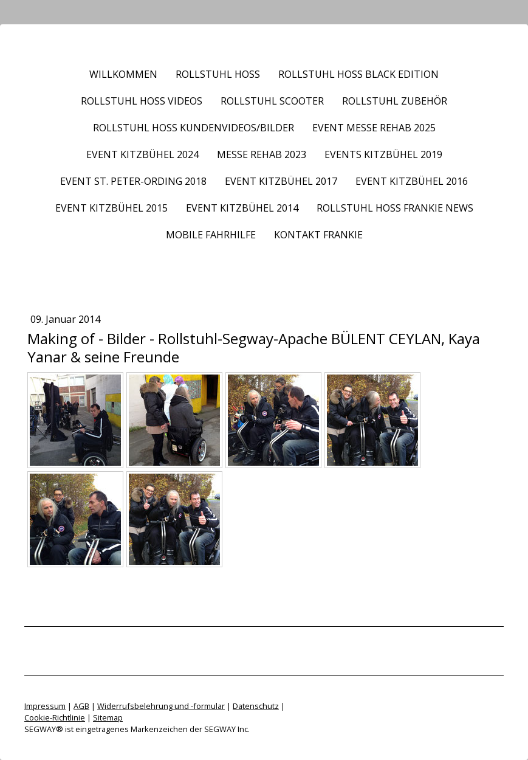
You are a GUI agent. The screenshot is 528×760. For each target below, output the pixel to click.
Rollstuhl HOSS (218, 74)
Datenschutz (256, 705)
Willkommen (123, 74)
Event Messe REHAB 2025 (374, 127)
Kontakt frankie (318, 234)
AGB (81, 705)
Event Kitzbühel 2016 (411, 181)
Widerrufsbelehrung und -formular (161, 705)
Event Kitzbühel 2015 (111, 208)
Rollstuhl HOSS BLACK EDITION (358, 74)
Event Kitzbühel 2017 (281, 181)
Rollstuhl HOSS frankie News (395, 208)
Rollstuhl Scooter (272, 101)
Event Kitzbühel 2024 (142, 154)
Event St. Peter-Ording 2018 (133, 181)
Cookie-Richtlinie (54, 717)
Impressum (45, 705)
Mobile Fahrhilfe (211, 234)
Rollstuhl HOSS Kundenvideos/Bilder (193, 127)
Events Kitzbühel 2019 (383, 154)
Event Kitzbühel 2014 (242, 208)
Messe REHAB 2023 (261, 154)
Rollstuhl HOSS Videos (141, 101)
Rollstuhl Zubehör (394, 101)
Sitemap (108, 717)
